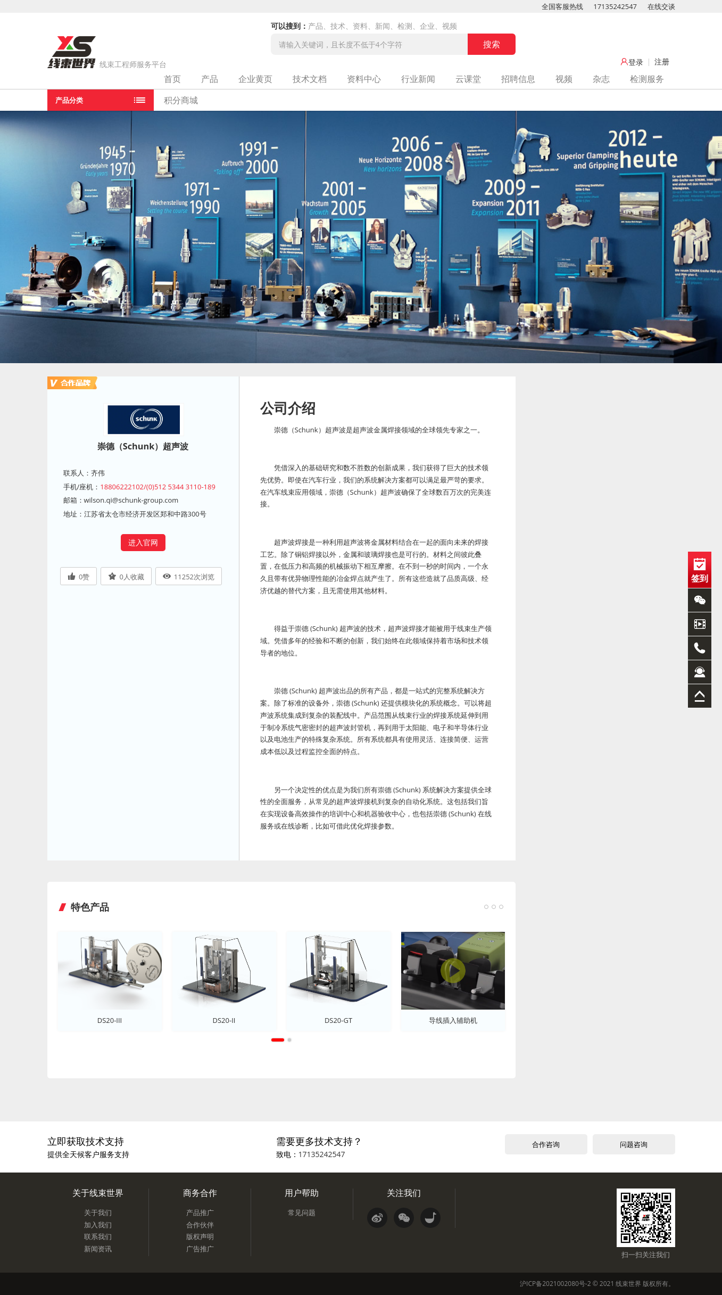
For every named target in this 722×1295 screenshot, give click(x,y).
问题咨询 (634, 1144)
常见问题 (302, 1212)
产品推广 (200, 1212)
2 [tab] (289, 1040)
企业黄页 (255, 79)
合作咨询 (546, 1144)
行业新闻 (418, 79)
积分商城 (181, 100)
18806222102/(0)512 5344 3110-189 (157, 486)
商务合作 (200, 1193)
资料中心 (364, 79)
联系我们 (98, 1236)
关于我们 (98, 1212)
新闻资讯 (98, 1248)
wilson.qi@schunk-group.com (131, 500)
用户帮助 (302, 1193)
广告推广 (200, 1248)
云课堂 (468, 79)
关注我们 (404, 1193)
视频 (563, 79)
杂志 (601, 79)
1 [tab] (277, 1040)
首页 (172, 79)
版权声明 (200, 1236)
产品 (209, 79)
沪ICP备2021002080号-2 (555, 1283)
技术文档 (310, 79)
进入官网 (143, 542)
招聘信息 (518, 79)
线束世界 (628, 1283)
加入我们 (98, 1225)
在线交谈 (661, 6)
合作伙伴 (200, 1225)
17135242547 (615, 6)
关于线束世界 (97, 1193)
